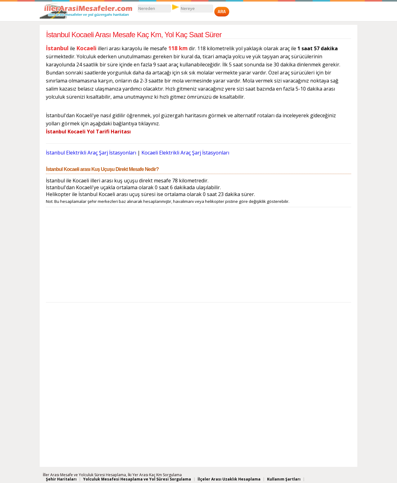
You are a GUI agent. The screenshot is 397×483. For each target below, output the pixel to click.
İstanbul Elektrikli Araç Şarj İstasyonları (91, 152)
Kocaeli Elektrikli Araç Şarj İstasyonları (185, 152)
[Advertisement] (198, 256)
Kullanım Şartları (284, 479)
